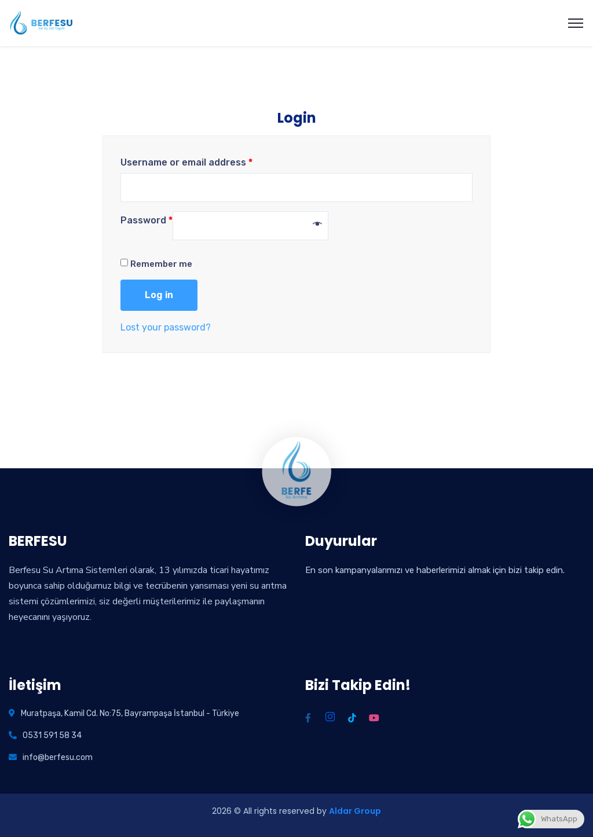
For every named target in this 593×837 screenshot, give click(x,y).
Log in (159, 294)
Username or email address (186, 162)
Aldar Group (355, 811)
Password (146, 220)
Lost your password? (165, 327)
